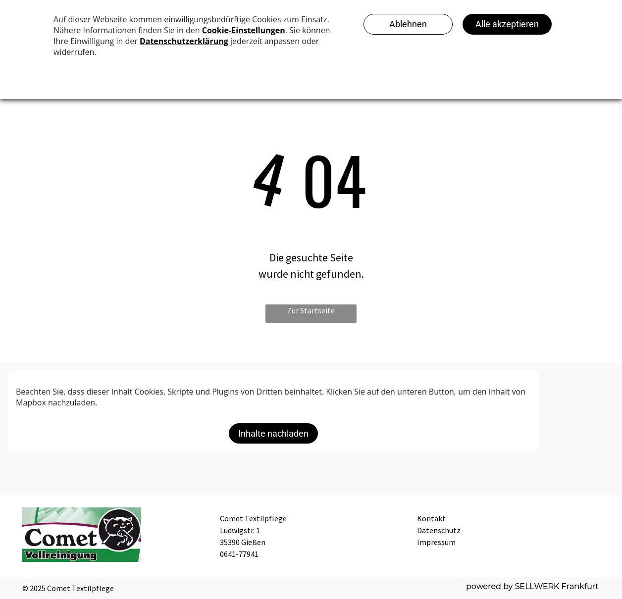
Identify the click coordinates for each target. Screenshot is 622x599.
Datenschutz (439, 530)
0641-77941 (239, 554)
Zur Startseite (311, 310)
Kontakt (431, 518)
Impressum (436, 542)
